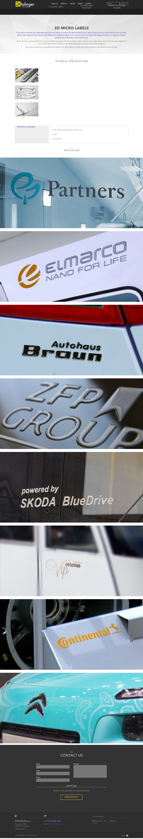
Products (64, 3)
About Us (55, 3)
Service (80, 3)
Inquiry (72, 3)
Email (38, 770)
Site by (124, 835)
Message (76, 764)
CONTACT (88, 3)
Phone (38, 777)
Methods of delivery (26, 127)
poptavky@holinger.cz (54, 824)
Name (38, 764)
